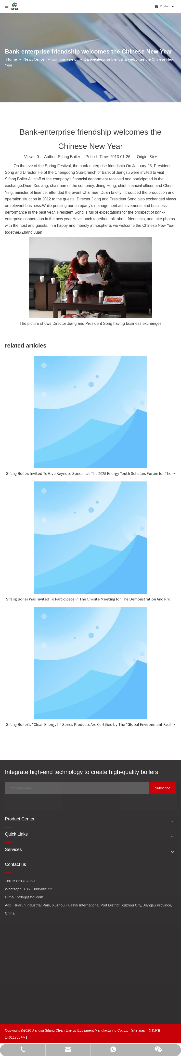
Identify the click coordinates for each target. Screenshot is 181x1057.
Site (153, 156)
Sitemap (138, 1030)
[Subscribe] (162, 788)
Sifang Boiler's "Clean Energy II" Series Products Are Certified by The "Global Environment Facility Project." (90, 724)
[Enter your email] (76, 788)
